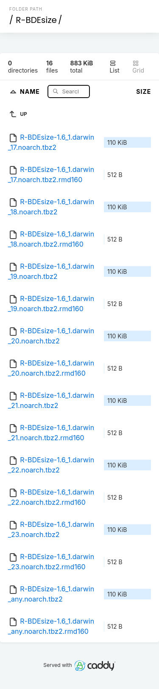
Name (31, 91)
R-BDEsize (36, 20)
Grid (138, 67)
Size (143, 91)
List (114, 67)
